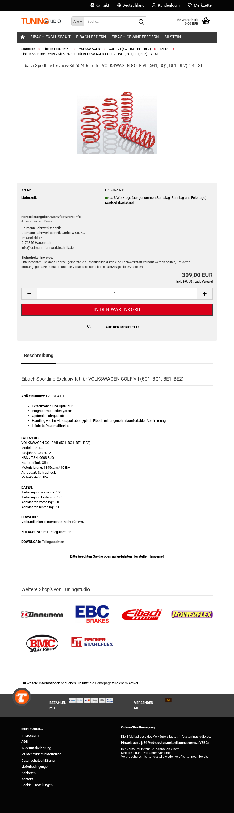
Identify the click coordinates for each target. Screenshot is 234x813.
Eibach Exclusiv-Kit (50, 37)
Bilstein (172, 37)
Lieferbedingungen (35, 767)
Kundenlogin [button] (166, 5)
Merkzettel (200, 5)
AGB (24, 742)
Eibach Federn (91, 37)
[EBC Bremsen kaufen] (92, 614)
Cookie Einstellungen (37, 785)
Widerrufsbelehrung (36, 748)
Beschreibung (38, 355)
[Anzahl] (117, 294)
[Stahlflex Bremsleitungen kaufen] (92, 643)
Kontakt (99, 5)
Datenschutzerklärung (38, 760)
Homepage (103, 683)
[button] (130, 5)
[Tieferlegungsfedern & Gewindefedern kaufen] (142, 614)
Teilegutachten (53, 542)
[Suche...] (77, 21)
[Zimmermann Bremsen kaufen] (42, 614)
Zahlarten (28, 773)
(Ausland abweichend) (119, 203)
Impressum (30, 735)
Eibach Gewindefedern (135, 37)
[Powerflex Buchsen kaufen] (192, 614)
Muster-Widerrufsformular (41, 754)
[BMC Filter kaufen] (42, 643)
